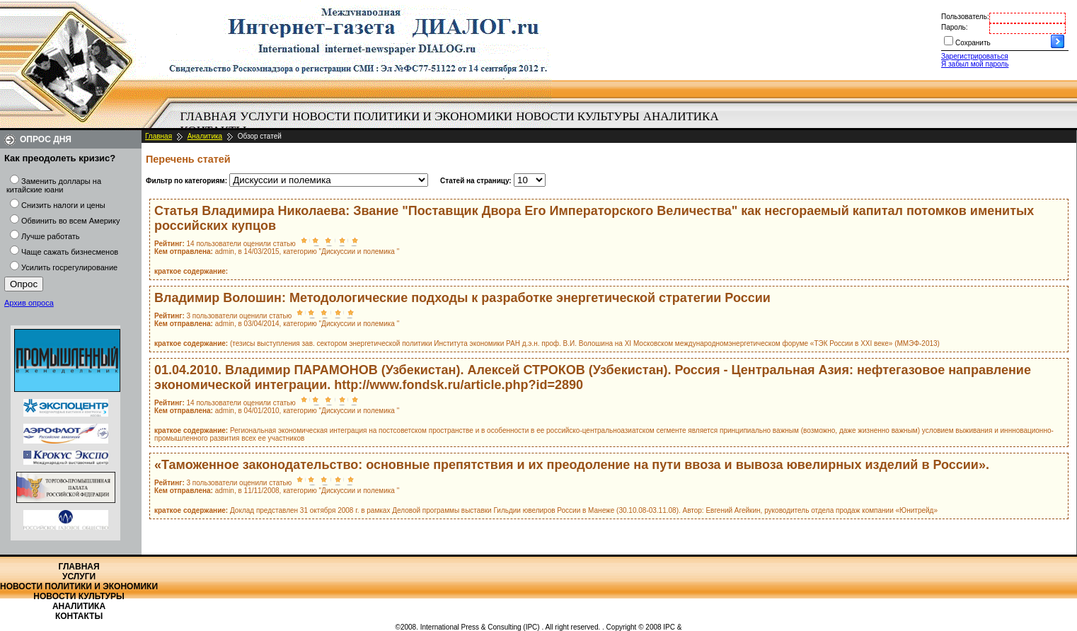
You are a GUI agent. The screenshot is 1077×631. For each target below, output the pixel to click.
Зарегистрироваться (974, 56)
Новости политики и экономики (402, 116)
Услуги (264, 116)
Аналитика (681, 116)
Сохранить (973, 43)
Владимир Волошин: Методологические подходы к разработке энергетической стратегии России (462, 298)
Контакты (79, 616)
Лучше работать (50, 236)
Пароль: (954, 27)
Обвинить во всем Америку (70, 220)
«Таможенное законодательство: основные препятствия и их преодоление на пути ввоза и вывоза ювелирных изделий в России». (571, 465)
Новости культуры (577, 116)
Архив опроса (29, 303)
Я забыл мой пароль (974, 64)
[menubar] (452, 124)
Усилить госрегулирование (69, 267)
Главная (208, 116)
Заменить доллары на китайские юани (53, 185)
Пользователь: (965, 17)
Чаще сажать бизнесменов (69, 252)
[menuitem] (208, 117)
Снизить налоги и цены (63, 205)
